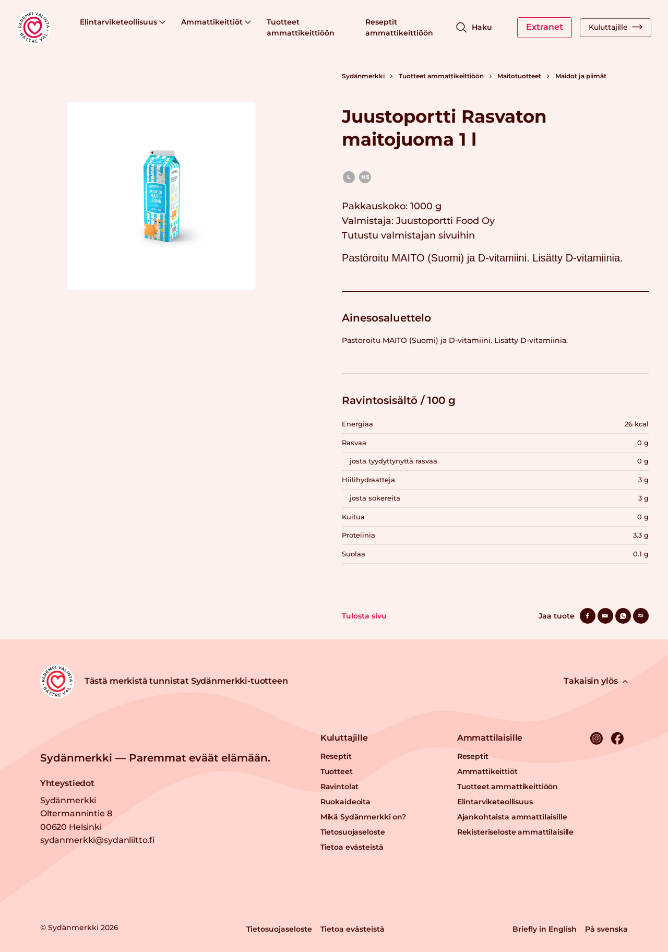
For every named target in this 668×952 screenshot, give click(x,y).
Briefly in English (544, 929)
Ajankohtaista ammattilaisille (512, 817)
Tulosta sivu (364, 616)
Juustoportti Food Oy (445, 221)
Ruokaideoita (345, 801)
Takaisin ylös (596, 681)
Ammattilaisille (490, 738)
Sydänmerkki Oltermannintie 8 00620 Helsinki (76, 813)
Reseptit (336, 756)
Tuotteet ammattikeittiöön (301, 27)
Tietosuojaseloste (352, 832)
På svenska (606, 929)
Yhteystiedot (67, 783)
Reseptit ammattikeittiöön (399, 27)
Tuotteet (336, 771)
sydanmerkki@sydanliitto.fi (97, 840)
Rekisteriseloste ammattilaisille (515, 832)
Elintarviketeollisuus (122, 22)
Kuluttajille (615, 27)
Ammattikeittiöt (216, 22)
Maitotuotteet (519, 76)
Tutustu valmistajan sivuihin (408, 235)
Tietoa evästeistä (352, 847)
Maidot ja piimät (580, 76)
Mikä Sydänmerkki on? (363, 817)
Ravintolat (339, 786)
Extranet (544, 27)
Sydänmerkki (363, 76)
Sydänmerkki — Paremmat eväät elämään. (155, 758)
